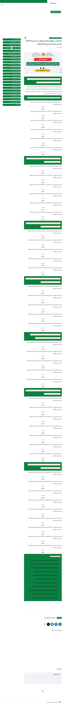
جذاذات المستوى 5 (16, 82)
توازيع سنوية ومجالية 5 (15, 67)
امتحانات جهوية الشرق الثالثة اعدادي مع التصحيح (47, 579)
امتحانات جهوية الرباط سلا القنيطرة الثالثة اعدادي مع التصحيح (44, 567)
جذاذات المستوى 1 (16, 73)
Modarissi (53, 3)
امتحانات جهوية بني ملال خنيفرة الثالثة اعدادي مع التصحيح (45, 586)
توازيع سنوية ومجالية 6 (15, 70)
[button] (56, 624)
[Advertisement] (31, 26)
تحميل (42, 109)
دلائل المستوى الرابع (16, 96)
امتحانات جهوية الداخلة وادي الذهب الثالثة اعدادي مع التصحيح (44, 594)
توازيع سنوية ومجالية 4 (15, 65)
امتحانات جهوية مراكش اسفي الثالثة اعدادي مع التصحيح (46, 560)
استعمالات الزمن (16, 39)
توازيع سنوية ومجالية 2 (15, 59)
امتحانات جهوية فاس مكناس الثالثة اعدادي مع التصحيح (45, 575)
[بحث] (2, 5)
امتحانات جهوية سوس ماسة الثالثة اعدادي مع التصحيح (45, 571)
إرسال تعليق (56, 674)
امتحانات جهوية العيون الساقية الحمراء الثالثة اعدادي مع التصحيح (43, 590)
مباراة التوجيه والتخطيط (15, 101)
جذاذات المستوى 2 (16, 76)
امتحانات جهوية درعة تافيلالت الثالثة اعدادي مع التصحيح (46, 582)
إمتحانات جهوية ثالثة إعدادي (50, 617)
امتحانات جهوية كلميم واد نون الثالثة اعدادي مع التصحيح (45, 597)
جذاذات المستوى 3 (16, 79)
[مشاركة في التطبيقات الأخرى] (44, 624)
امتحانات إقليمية (16, 50)
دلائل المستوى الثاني (16, 90)
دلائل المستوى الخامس (15, 93)
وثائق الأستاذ (17, 104)
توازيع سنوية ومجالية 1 (15, 56)
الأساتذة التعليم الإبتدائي (15, 42)
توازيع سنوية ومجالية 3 (15, 62)
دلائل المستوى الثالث (15, 87)
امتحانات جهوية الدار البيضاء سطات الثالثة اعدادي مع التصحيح (44, 564)
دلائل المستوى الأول (16, 84)
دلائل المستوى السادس (15, 99)
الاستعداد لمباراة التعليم (15, 45)
